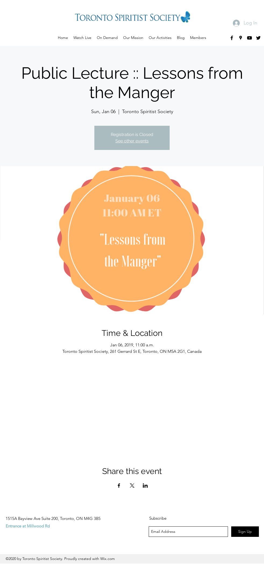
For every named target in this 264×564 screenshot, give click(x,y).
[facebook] (232, 38)
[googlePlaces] (241, 38)
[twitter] (258, 38)
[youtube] (249, 38)
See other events (132, 140)
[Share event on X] (132, 485)
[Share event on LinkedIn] (145, 485)
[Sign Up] (245, 531)
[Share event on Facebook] (119, 485)
